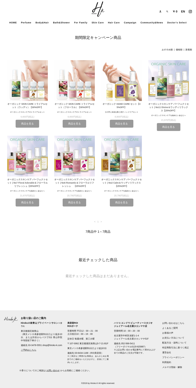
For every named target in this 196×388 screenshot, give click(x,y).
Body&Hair (42, 22)
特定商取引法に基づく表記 (175, 347)
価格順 (179, 49)
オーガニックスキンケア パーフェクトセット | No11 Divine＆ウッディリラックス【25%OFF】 (168, 107)
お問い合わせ (53, 370)
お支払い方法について (173, 337)
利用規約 (166, 362)
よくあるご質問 (170, 328)
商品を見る (27, 123)
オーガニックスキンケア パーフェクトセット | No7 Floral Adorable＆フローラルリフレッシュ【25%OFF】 (27, 182)
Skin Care (98, 22)
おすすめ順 (167, 49)
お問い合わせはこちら (173, 323)
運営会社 (166, 352)
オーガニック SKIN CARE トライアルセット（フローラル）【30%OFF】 (75, 106)
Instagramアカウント (190, 10)
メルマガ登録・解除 (172, 367)
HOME (13, 22)
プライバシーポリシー (173, 357)
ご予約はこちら (28, 350)
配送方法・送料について (174, 342)
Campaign (130, 22)
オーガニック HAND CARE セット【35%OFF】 (121, 106)
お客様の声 (167, 333)
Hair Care (114, 22)
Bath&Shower (61, 22)
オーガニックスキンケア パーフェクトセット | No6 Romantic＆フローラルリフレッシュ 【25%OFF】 (74, 182)
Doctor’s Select (177, 22)
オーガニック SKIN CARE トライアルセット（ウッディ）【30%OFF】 (27, 106)
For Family (81, 22)
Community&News (151, 22)
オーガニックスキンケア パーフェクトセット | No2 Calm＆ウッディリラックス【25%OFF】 (121, 182)
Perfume (26, 22)
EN (183, 11)
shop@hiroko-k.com (52, 345)
